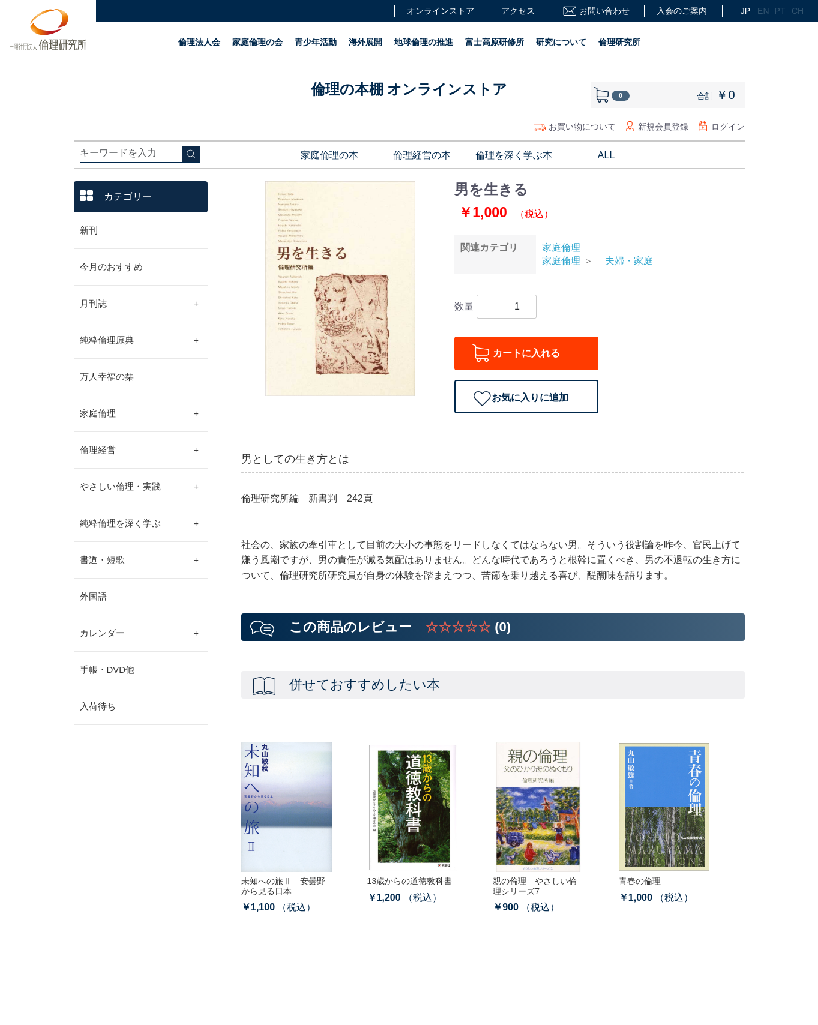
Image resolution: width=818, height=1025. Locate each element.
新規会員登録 (663, 126)
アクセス (518, 11)
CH (796, 11)
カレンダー (139, 633)
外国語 (93, 596)
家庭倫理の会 (257, 42)
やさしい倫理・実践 (139, 487)
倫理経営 (139, 450)
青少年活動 (316, 42)
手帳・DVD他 (107, 669)
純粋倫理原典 (139, 340)
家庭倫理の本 (329, 155)
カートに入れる (526, 353)
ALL (606, 155)
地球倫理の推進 (423, 42)
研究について (561, 42)
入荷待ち (98, 706)
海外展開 (365, 42)
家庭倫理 (139, 413)
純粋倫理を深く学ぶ (139, 523)
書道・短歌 (139, 560)
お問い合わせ (596, 11)
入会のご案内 (682, 11)
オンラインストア (440, 11)
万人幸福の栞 (107, 376)
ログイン (728, 126)
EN (761, 11)
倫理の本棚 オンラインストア (409, 89)
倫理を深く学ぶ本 (513, 155)
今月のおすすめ (111, 267)
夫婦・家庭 (624, 261)
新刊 (89, 230)
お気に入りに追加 (530, 397)
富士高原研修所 (494, 42)
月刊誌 (139, 304)
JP (745, 11)
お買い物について (582, 126)
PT (779, 11)
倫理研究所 (619, 42)
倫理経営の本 (422, 155)
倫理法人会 (199, 42)
